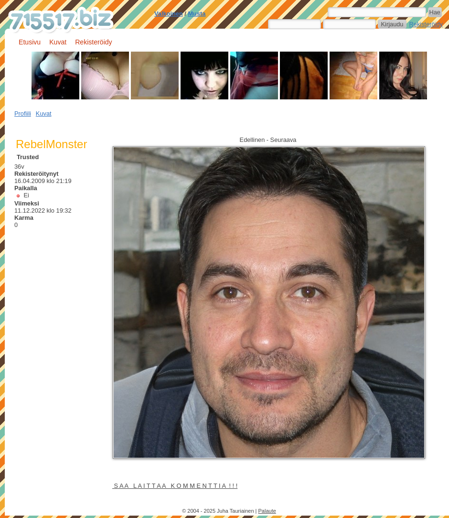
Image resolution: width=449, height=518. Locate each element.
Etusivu (30, 42)
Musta (196, 13)
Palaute (267, 511)
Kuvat (57, 42)
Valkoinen (168, 13)
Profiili (22, 113)
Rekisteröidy (426, 24)
